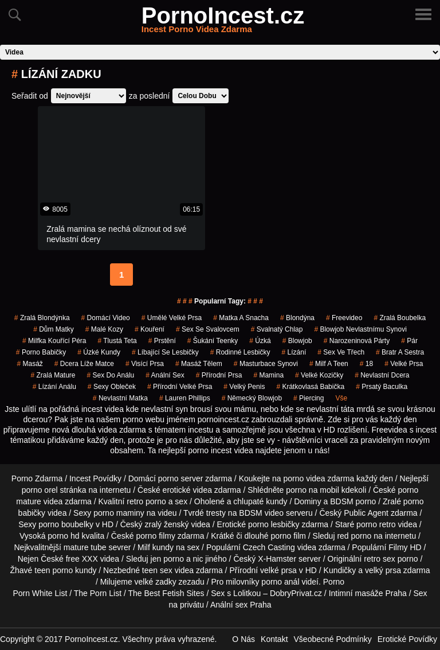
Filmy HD (405, 547)
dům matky (53, 329)
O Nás (243, 639)
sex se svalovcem (207, 329)
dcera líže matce (84, 364)
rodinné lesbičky (240, 352)
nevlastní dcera (382, 375)
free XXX (82, 558)
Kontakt (274, 639)
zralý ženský (166, 524)
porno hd (63, 535)
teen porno (53, 570)
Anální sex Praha (241, 604)
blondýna (297, 318)
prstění (162, 341)
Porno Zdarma (36, 478)
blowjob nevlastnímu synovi (360, 329)
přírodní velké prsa (179, 387)
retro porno (146, 501)
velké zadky (155, 581)
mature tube (85, 547)
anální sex (165, 375)
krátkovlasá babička (310, 387)
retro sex (379, 558)
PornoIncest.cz (223, 22)
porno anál (280, 581)
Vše (341, 398)
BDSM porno (353, 501)
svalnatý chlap (277, 329)
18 (366, 364)
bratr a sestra (400, 352)
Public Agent (366, 512)
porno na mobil (312, 490)
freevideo (344, 318)
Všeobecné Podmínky (333, 639)
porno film (287, 535)
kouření (149, 329)
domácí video (105, 318)
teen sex (157, 570)
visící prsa (144, 364)
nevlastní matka (120, 398)
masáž (29, 364)
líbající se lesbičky (165, 352)
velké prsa (403, 364)
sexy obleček (112, 387)
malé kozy (104, 329)
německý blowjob (252, 398)
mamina (268, 375)
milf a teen (328, 364)
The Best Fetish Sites (166, 593)
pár (409, 341)
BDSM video (261, 512)
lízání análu (54, 387)
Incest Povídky (95, 478)
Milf (144, 547)
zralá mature (52, 375)
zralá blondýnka (42, 318)
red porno (354, 535)
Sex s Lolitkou (236, 593)
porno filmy (155, 535)
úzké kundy (98, 352)
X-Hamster (277, 558)
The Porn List (97, 593)
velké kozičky (319, 375)
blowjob (297, 341)
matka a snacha (241, 318)
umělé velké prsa (172, 318)
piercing (308, 398)
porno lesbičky (274, 524)
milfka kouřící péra (54, 341)
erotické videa (187, 490)
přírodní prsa (219, 375)
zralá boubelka (400, 318)
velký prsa (383, 570)
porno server (180, 478)
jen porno (167, 558)
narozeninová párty (357, 341)
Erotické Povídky (407, 639)
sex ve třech (340, 352)
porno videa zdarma (318, 478)
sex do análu (111, 375)
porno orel (40, 490)
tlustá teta (116, 341)
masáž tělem (198, 364)
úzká (259, 341)
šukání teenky (212, 341)
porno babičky (41, 352)
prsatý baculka (381, 387)
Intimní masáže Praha (368, 593)
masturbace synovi (266, 364)
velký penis (244, 387)
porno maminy (118, 512)
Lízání (294, 352)
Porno (333, 581)
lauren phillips (184, 398)
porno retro (375, 524)
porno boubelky (65, 524)
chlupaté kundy (260, 501)
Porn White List (40, 593)
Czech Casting (269, 547)
